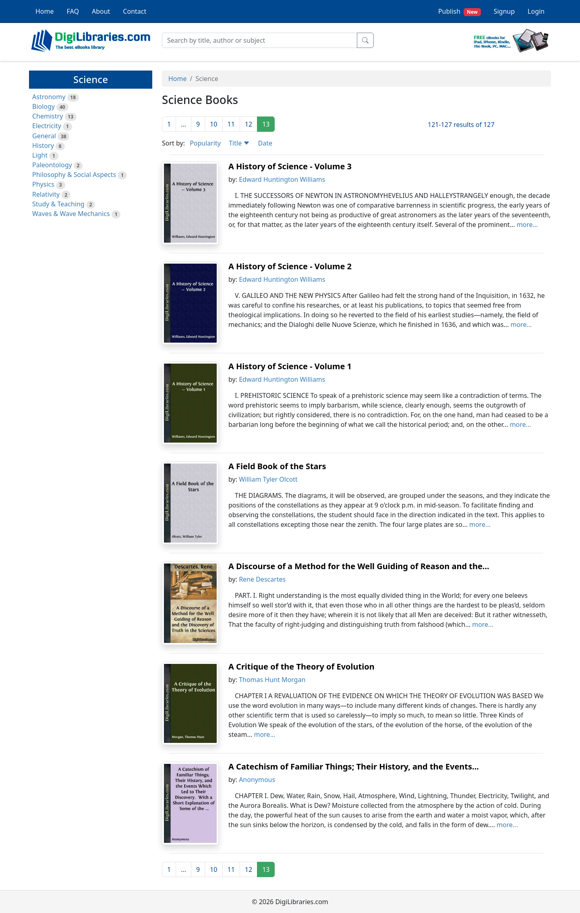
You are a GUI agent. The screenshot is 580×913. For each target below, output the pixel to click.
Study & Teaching (58, 204)
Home (44, 11)
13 (265, 124)
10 (213, 124)
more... (527, 224)
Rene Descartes (262, 579)
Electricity (46, 125)
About (101, 11)
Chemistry (47, 116)
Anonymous (257, 779)
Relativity (46, 194)
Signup (504, 11)
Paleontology (52, 164)
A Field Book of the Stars (277, 466)
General (44, 135)
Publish (459, 11)
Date (265, 143)
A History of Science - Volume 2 (290, 266)
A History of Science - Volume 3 (290, 166)
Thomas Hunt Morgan (272, 679)
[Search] (259, 40)
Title (239, 143)
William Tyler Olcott (268, 479)
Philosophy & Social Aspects (74, 174)
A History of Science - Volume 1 (290, 366)
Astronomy (48, 96)
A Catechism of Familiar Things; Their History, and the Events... (353, 766)
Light (40, 155)
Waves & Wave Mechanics (71, 213)
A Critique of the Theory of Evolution (301, 666)
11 (231, 124)
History (43, 145)
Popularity (205, 143)
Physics (43, 184)
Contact (134, 11)
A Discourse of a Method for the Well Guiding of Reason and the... (358, 566)
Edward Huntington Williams (282, 179)
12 (248, 124)
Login (536, 11)
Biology (43, 106)
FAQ (73, 11)
